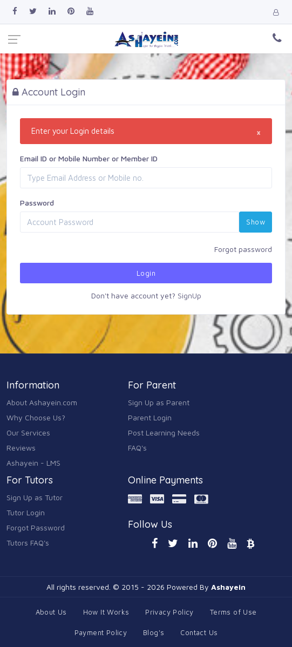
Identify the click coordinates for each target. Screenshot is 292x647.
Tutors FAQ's (27, 542)
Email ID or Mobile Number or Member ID (89, 158)
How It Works (106, 612)
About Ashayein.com (41, 402)
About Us (51, 612)
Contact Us (199, 632)
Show (255, 221)
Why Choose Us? (35, 417)
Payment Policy (100, 632)
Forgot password (243, 249)
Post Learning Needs (164, 432)
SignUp (189, 295)
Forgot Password (35, 527)
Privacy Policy (169, 612)
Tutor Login (25, 512)
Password (37, 202)
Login (146, 273)
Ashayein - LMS (33, 462)
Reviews (21, 447)
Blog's (153, 632)
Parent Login (150, 417)
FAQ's (137, 447)
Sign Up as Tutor (34, 497)
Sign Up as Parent (158, 402)
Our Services (28, 432)
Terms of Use (233, 612)
